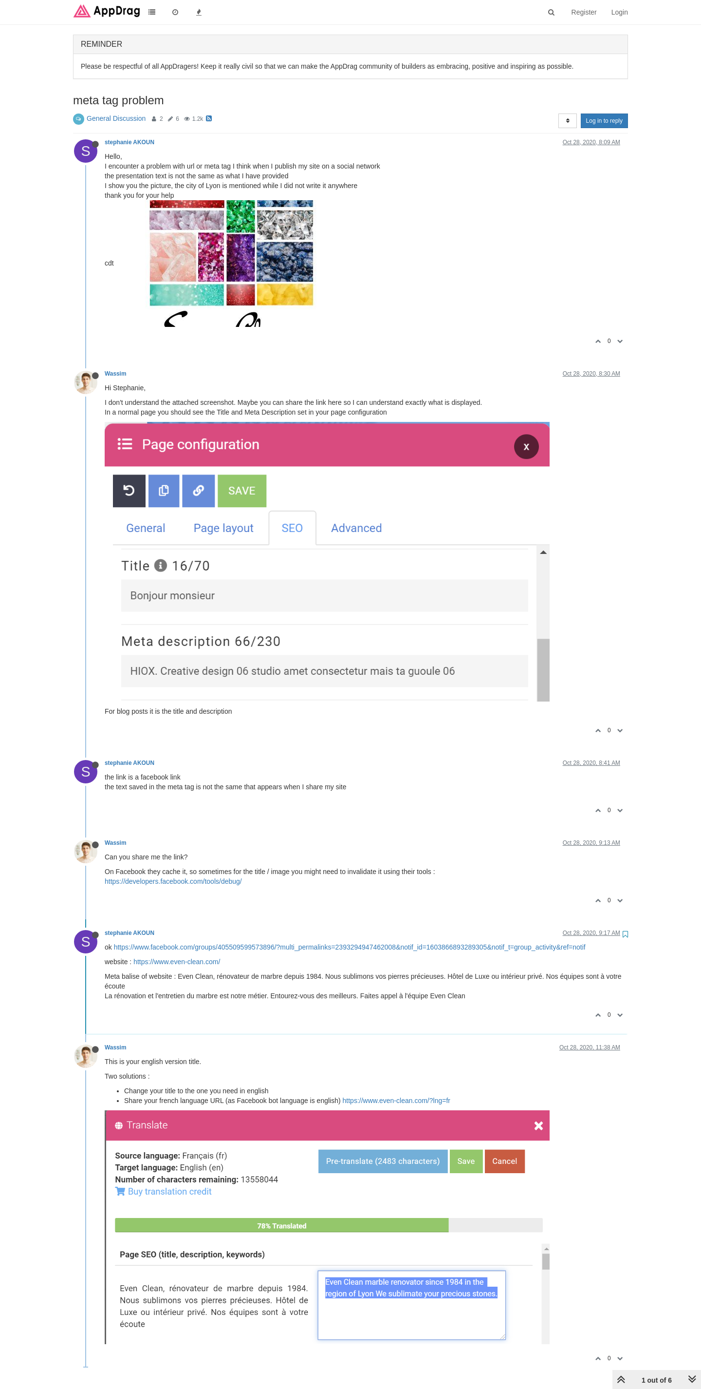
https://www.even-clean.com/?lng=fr (396, 1100)
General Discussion (116, 118)
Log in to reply (604, 120)
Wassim (116, 373)
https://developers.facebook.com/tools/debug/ (173, 881)
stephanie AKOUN (129, 142)
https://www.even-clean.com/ (176, 962)
